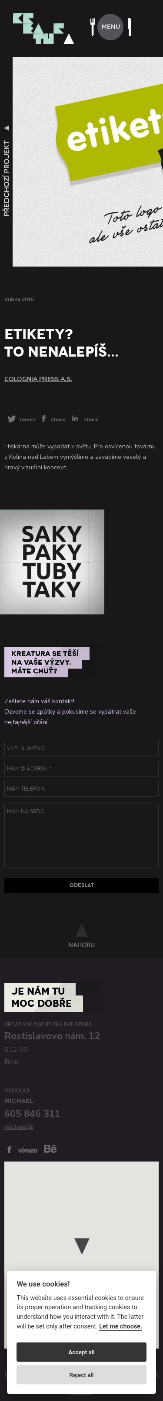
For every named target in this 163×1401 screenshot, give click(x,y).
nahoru (81, 944)
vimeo (27, 1150)
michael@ (18, 1127)
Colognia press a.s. (38, 379)
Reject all (81, 1374)
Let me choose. (120, 1326)
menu (111, 27)
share (58, 419)
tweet (27, 419)
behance (50, 1148)
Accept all (81, 1352)
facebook (9, 1149)
